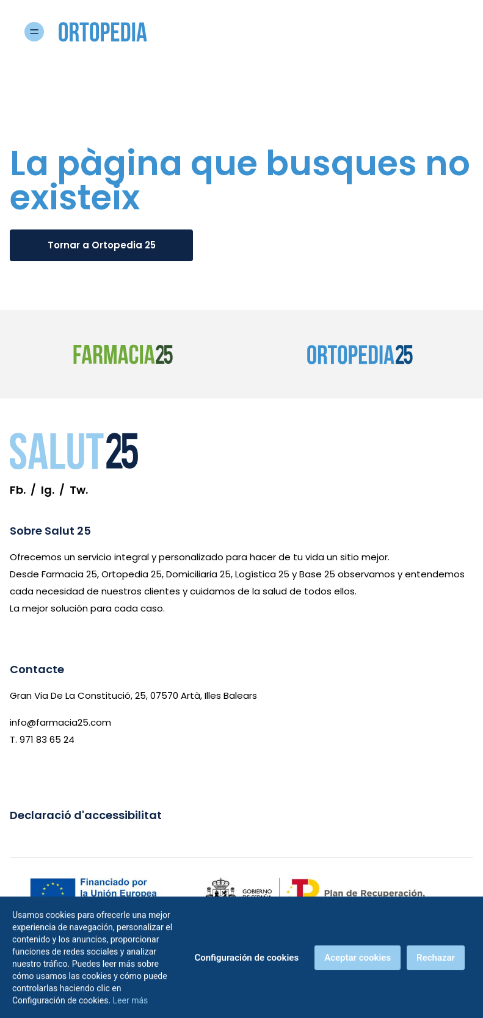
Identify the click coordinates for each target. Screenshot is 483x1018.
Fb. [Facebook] (18, 489)
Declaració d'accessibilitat (86, 815)
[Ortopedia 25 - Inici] (112, 32)
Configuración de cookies (246, 960)
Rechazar (435, 960)
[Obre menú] (454, 32)
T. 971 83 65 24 (42, 739)
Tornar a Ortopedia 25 (102, 245)
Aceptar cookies (357, 960)
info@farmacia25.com (60, 722)
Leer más (130, 1003)
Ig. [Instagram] (47, 489)
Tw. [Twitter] (79, 489)
